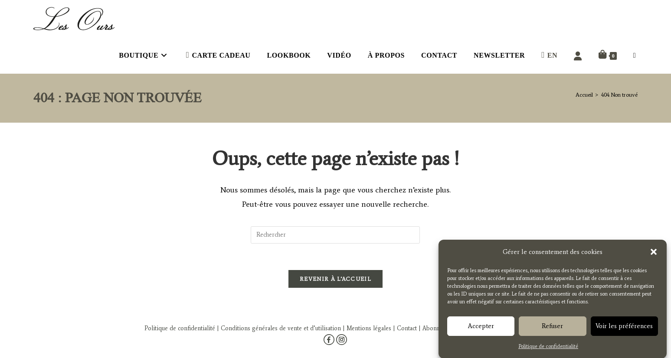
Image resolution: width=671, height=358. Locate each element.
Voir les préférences (624, 328)
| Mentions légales (366, 328)
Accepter (481, 328)
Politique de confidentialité (548, 348)
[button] (653, 254)
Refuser (552, 328)
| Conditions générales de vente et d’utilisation (278, 328)
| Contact (405, 328)
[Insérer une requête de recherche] (335, 235)
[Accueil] (584, 94)
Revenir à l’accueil (335, 279)
